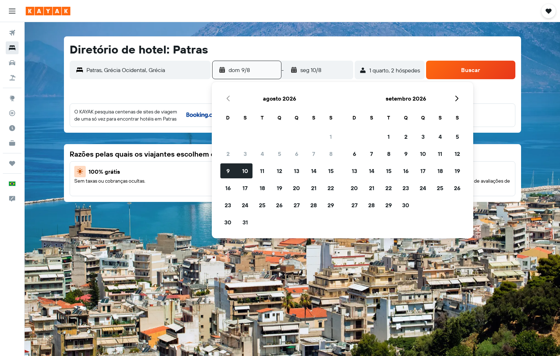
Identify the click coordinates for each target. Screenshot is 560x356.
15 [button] (331, 170)
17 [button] (245, 188)
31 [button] (245, 222)
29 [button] (331, 205)
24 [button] (245, 205)
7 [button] (313, 153)
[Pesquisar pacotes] (12, 78)
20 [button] (296, 188)
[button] (12, 11)
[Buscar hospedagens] (12, 48)
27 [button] (297, 205)
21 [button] (313, 188)
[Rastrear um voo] (12, 113)
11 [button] (262, 170)
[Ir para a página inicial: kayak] (48, 11)
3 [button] (245, 153)
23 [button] (228, 205)
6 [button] (296, 153)
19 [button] (279, 188)
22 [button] (331, 188)
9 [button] (228, 170)
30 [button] (227, 222)
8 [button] (330, 153)
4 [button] (262, 153)
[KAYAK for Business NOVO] (12, 143)
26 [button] (279, 205)
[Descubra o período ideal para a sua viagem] (12, 128)
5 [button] (279, 153)
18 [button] (262, 188)
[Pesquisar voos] (12, 33)
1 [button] (331, 136)
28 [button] (313, 205)
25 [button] (262, 205)
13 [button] (296, 170)
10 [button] (245, 170)
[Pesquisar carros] (12, 63)
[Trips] (12, 163)
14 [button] (313, 170)
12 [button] (279, 170)
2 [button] (228, 153)
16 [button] (228, 188)
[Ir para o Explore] (12, 98)
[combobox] (146, 70)
